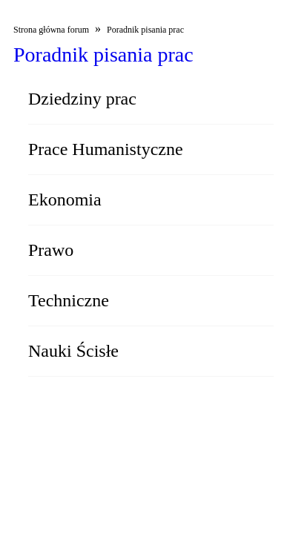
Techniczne (68, 300)
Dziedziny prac (82, 98)
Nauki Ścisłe (73, 350)
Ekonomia (65, 199)
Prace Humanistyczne (105, 149)
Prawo (50, 250)
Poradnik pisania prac (145, 29)
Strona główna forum (51, 29)
